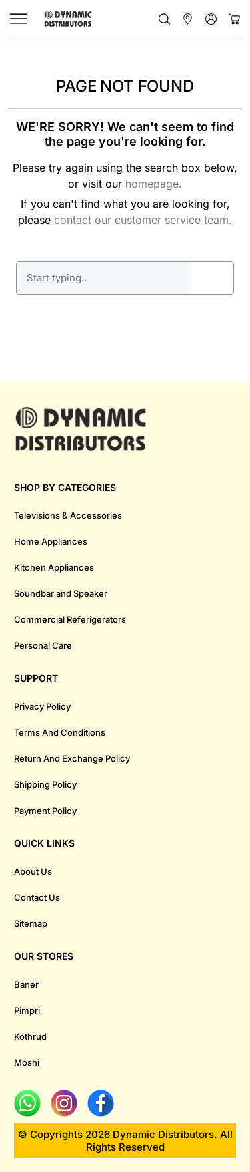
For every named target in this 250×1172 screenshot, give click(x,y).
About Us (33, 871)
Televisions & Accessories (68, 515)
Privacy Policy (42, 706)
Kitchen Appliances (54, 567)
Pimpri (27, 1010)
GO (212, 278)
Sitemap (30, 923)
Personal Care (43, 645)
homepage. (153, 183)
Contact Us (37, 897)
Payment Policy (45, 810)
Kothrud (30, 1036)
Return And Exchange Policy (72, 758)
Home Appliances (50, 541)
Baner (26, 984)
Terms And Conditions (59, 732)
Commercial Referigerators (70, 619)
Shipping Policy (45, 784)
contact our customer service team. (143, 220)
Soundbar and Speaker (60, 593)
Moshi (26, 1062)
